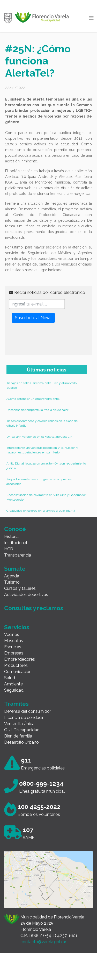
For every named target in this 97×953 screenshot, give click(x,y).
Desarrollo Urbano (21, 742)
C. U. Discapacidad (22, 729)
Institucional (15, 542)
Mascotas (13, 640)
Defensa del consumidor (27, 711)
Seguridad (14, 690)
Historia (11, 536)
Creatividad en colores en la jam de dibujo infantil (40, 510)
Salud (9, 677)
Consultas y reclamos (33, 608)
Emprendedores (19, 659)
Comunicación (18, 671)
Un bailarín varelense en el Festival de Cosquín (39, 436)
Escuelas (12, 646)
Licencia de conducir (23, 717)
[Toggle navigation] (91, 18)
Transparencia (17, 555)
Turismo (12, 582)
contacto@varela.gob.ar (43, 941)
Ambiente (13, 684)
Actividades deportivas (26, 594)
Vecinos (11, 634)
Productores (16, 665)
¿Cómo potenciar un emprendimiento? (33, 399)
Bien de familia (18, 736)
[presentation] (48, 341)
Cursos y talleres (20, 588)
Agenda (11, 576)
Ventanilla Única (19, 723)
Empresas (13, 653)
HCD (8, 548)
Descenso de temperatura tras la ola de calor (37, 410)
